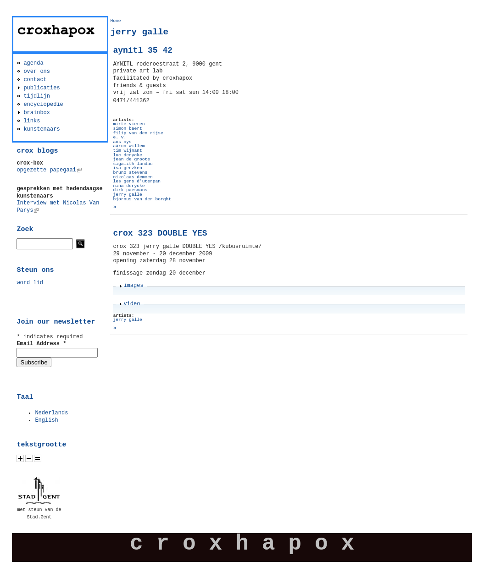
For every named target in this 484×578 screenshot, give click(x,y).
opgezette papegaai (49, 170)
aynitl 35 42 (142, 50)
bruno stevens (130, 172)
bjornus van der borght (142, 199)
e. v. (119, 137)
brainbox (36, 113)
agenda (33, 63)
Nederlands (51, 413)
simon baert (127, 128)
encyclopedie (43, 104)
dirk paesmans (130, 190)
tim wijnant (127, 150)
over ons (36, 71)
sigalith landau (132, 163)
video (131, 304)
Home (115, 20)
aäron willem (129, 146)
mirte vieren (129, 124)
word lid (30, 283)
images (133, 285)
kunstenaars (41, 129)
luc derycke (127, 155)
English (46, 420)
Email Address (41, 344)
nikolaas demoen (132, 177)
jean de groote (131, 159)
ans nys (122, 141)
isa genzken (127, 168)
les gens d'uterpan (137, 181)
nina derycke (129, 185)
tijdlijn (36, 96)
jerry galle (127, 194)
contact (34, 80)
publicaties (41, 88)
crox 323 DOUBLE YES (160, 233)
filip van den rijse (138, 133)
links (31, 121)
